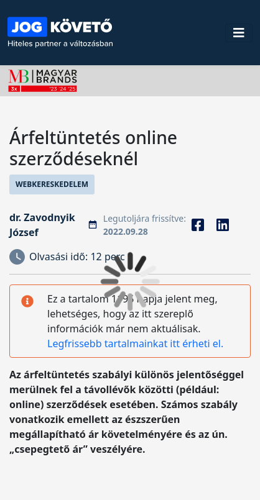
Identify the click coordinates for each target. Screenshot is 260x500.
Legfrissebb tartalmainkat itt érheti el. (135, 343)
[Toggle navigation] (239, 33)
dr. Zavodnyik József (42, 225)
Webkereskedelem (52, 184)
